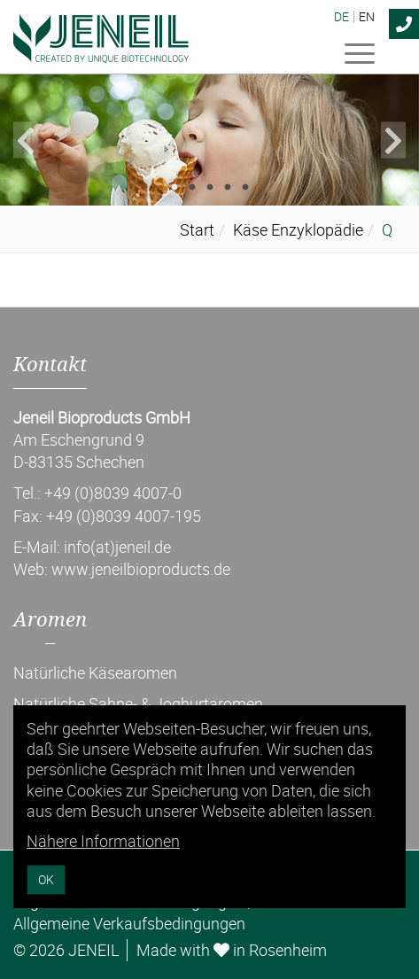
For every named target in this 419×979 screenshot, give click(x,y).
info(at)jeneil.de (117, 546)
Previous (25, 139)
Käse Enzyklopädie (298, 229)
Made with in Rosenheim (231, 949)
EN (367, 17)
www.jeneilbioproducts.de (140, 568)
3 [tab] (210, 188)
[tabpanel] (209, 140)
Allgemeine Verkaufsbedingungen (129, 923)
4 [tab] (228, 188)
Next (393, 139)
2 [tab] (192, 188)
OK (46, 879)
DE (341, 17)
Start (197, 229)
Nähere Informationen (103, 840)
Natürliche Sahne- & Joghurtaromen (138, 703)
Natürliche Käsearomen (95, 672)
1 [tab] (174, 188)
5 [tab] (245, 188)
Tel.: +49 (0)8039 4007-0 (97, 492)
